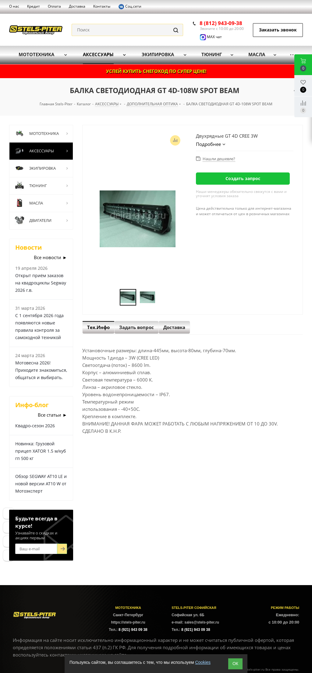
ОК (235, 663)
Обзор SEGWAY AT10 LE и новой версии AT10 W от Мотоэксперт (41, 483)
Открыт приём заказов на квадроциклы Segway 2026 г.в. (40, 283)
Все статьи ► (52, 415)
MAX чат (211, 36)
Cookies (203, 662)
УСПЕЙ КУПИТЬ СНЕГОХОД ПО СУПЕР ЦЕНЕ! (156, 71)
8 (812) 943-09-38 (221, 23)
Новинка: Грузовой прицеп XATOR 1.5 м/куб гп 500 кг (40, 451)
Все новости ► (50, 257)
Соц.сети (129, 7)
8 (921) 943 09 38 (133, 630)
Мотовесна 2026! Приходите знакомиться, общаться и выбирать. (41, 370)
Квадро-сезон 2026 (35, 426)
